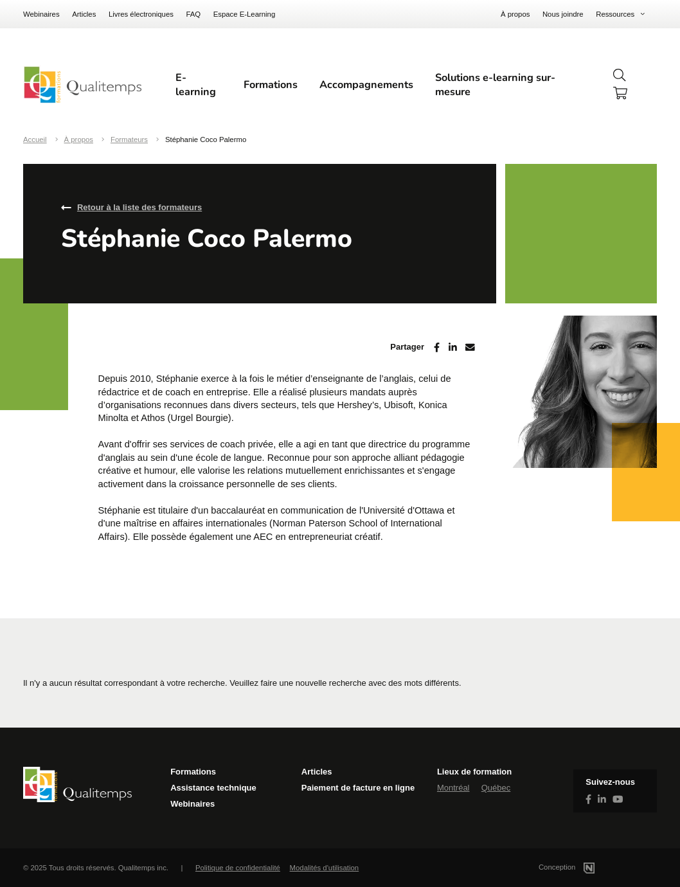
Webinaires (41, 14)
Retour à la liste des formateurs (139, 207)
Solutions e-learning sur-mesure (495, 85)
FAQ (193, 14)
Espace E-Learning (244, 14)
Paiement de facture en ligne (358, 788)
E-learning (195, 85)
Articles (84, 14)
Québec (496, 788)
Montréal (453, 788)
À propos (515, 14)
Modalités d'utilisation (324, 868)
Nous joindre (563, 14)
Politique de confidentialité (237, 868)
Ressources (615, 14)
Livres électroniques (141, 14)
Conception (582, 867)
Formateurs (129, 139)
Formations (271, 85)
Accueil (35, 139)
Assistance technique (213, 788)
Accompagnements (366, 85)
